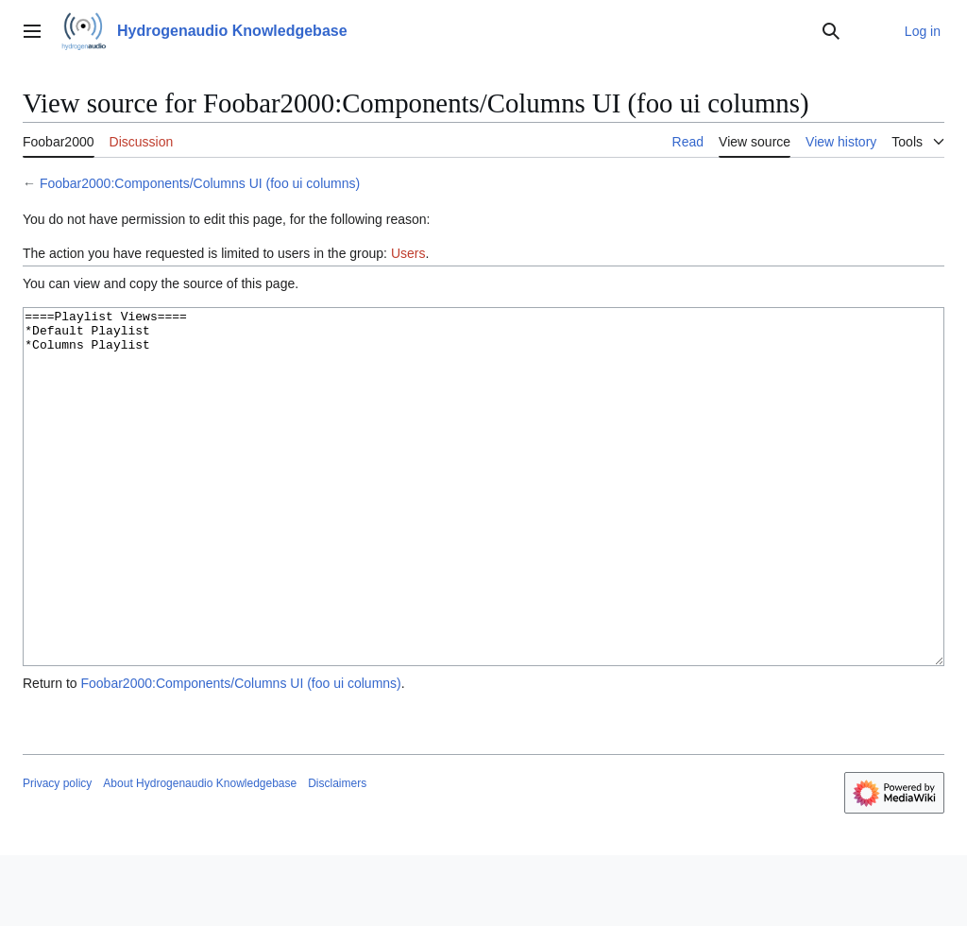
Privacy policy (57, 854)
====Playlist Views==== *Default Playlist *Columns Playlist (483, 522)
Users (408, 253)
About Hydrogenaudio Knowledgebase (200, 854)
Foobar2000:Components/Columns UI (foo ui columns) (200, 183)
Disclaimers (337, 854)
